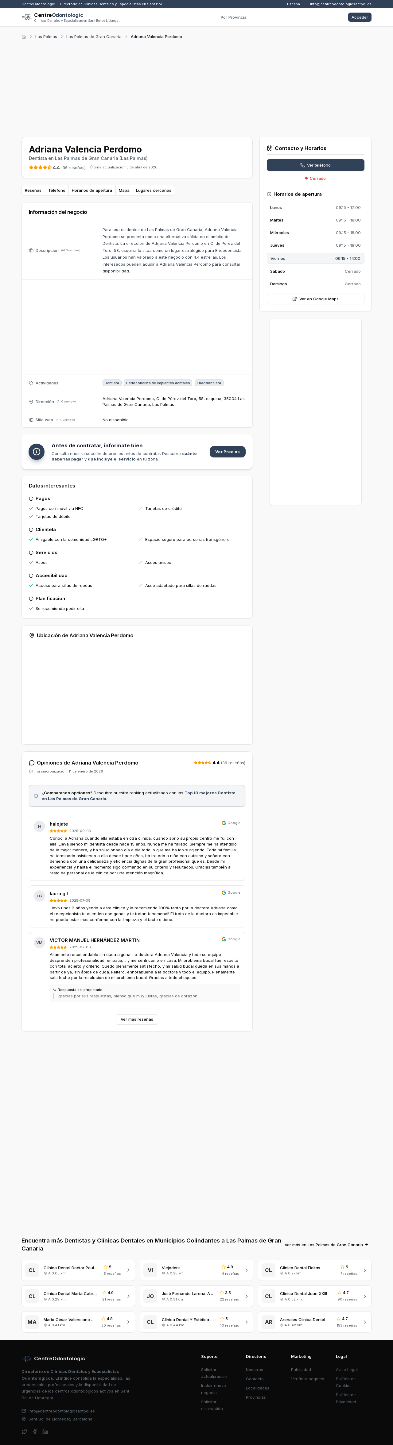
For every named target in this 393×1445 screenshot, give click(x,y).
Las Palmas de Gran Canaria (94, 36)
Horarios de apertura (92, 190)
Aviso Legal (347, 1369)
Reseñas (33, 190)
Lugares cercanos (153, 190)
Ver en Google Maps (315, 298)
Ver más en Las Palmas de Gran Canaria (327, 1244)
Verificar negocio (307, 1378)
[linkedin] (45, 1432)
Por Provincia (234, 17)
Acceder (360, 17)
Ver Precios (227, 451)
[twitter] (24, 1432)
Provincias (256, 1397)
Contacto (255, 1378)
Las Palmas (46, 36)
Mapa (124, 190)
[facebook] (35, 1432)
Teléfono (56, 190)
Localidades (257, 1387)
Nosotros (254, 1369)
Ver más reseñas (137, 1019)
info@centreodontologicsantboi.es (341, 4)
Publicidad (301, 1369)
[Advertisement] (196, 87)
